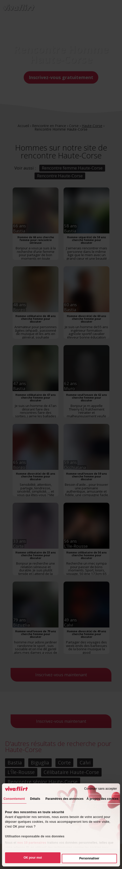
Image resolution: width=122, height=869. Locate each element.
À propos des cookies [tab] (102, 799)
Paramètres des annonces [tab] (64, 799)
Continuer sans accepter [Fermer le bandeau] (100, 788)
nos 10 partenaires (31, 842)
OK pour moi (32, 857)
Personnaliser (89, 858)
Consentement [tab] (14, 799)
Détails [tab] (35, 799)
